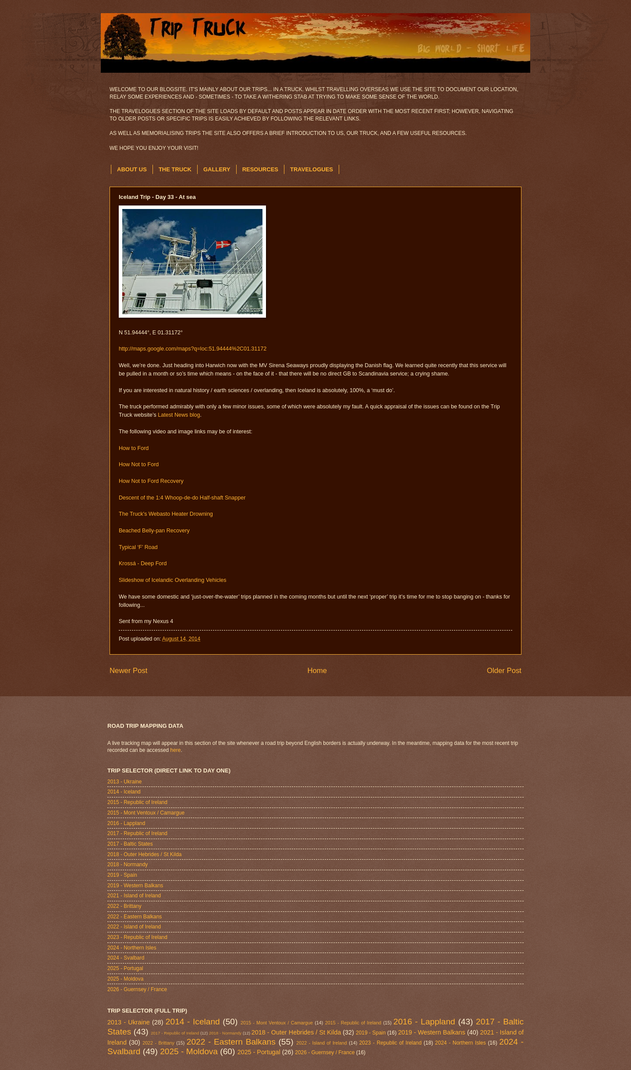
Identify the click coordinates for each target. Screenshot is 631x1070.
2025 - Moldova (125, 979)
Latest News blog (179, 415)
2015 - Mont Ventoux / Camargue (145, 813)
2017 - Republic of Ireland (137, 833)
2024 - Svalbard (125, 958)
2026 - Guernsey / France (137, 989)
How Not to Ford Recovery (151, 481)
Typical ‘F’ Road (138, 547)
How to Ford (134, 448)
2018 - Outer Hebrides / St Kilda (144, 854)
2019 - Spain (122, 875)
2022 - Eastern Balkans (134, 917)
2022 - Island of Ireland (134, 927)
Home (317, 670)
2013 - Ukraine (124, 782)
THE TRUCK (175, 169)
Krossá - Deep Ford (143, 563)
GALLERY (216, 169)
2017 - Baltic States (130, 844)
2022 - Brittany (124, 906)
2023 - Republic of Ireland (137, 937)
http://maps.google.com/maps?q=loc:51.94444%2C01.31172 (192, 349)
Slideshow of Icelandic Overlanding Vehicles (173, 580)
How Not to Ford (139, 464)
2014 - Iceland (124, 792)
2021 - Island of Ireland (134, 896)
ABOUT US (132, 169)
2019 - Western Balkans (135, 885)
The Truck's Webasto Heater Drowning (166, 514)
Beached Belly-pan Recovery (154, 531)
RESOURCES (260, 169)
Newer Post (129, 670)
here (175, 750)
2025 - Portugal (125, 968)
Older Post (504, 670)
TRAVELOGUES (311, 169)
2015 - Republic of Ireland (137, 802)
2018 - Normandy (127, 864)
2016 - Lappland (126, 823)
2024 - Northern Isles (131, 948)
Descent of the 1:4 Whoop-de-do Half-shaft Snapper (182, 498)
